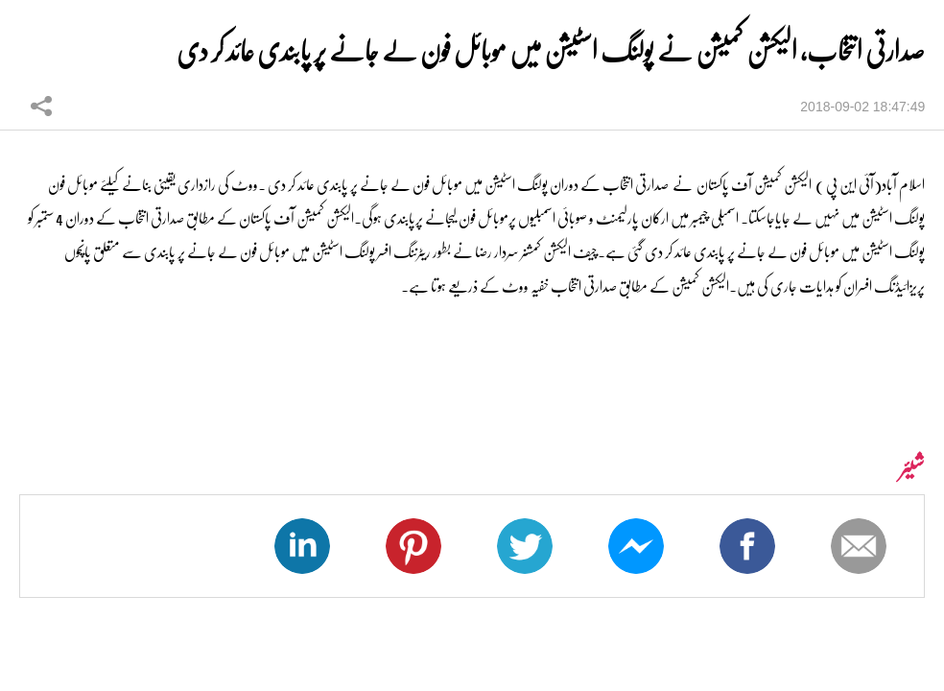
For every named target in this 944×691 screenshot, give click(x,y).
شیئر (41, 105)
